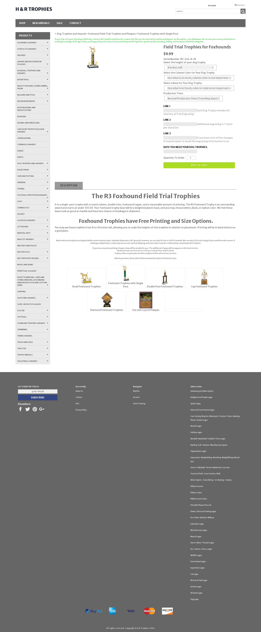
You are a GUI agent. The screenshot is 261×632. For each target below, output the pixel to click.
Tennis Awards (24, 336)
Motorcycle (32, 252)
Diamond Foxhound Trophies (106, 310)
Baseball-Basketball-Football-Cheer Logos (207, 439)
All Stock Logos (196, 593)
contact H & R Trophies (102, 39)
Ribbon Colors (196, 493)
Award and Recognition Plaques (32, 62)
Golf (32, 201)
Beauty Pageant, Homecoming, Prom (32, 87)
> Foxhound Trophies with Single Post (156, 33)
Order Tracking (139, 404)
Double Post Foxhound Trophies (165, 286)
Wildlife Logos (196, 555)
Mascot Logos (195, 536)
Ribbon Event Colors (198, 499)
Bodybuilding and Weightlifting (26, 108)
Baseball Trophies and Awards (32, 71)
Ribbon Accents (196, 486)
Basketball (32, 79)
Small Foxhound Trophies (86, 286)
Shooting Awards (32, 298)
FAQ (77, 404)
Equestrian (32, 170)
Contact (75, 23)
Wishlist (136, 391)
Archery (32, 55)
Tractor (32, 348)
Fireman (32, 182)
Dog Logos (194, 599)
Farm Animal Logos (198, 561)
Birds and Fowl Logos (198, 580)
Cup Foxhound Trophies (204, 286)
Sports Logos (195, 404)
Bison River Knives (32, 101)
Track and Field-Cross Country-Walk (205, 474)
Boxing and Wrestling (28, 123)
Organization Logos (198, 451)
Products (25, 35)
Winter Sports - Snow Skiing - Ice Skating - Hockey (211, 480)
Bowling (21, 116)
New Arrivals (41, 23)
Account (212, 5)
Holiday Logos (196, 432)
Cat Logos (194, 574)
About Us (79, 391)
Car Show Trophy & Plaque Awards (32, 130)
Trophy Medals (32, 355)
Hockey (21, 214)
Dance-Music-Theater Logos (202, 543)
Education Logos (197, 524)
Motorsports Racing (32, 258)
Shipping (21, 291)
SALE (60, 23)
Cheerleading (24, 138)
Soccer (32, 310)
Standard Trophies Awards (32, 323)
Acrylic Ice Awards (32, 49)
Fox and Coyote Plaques (145, 310)
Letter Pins (32, 226)
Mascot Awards (32, 239)
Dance (20, 151)
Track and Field (32, 342)
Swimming (32, 329)
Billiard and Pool (32, 95)
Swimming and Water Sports (201, 391)
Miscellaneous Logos (198, 530)
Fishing (32, 189)
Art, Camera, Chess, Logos (201, 549)
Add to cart (199, 165)
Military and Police (27, 245)
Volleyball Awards (32, 361)
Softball (32, 317)
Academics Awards (32, 42)
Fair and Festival (32, 176)
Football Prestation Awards (32, 196)
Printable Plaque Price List (200, 505)
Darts (20, 157)
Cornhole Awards (26, 144)
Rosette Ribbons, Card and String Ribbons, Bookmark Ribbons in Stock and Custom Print (32, 281)
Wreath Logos (195, 426)
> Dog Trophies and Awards (70, 33)
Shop (22, 23)
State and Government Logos (202, 410)
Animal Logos (195, 587)
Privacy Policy (81, 410)
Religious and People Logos (201, 397)
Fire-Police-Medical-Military (202, 518)
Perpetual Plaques (26, 271)
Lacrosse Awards (32, 220)
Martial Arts (32, 233)
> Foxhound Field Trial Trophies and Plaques (110, 33)
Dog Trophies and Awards (32, 163)
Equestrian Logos (197, 568)
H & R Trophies (33, 9)
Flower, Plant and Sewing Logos (203, 511)
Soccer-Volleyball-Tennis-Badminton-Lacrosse (210, 467)
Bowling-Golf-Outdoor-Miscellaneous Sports (208, 445)
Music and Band (25, 264)
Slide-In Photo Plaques (29, 304)
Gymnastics (32, 208)
